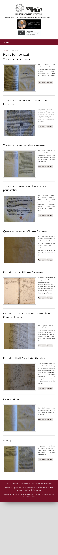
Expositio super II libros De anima (23, 272)
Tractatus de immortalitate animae (24, 145)
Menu (7, 42)
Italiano (49, 83)
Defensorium (11, 399)
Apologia (8, 440)
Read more (42, 83)
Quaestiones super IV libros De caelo (25, 231)
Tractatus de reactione (16, 59)
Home (5, 50)
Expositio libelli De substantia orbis (24, 358)
